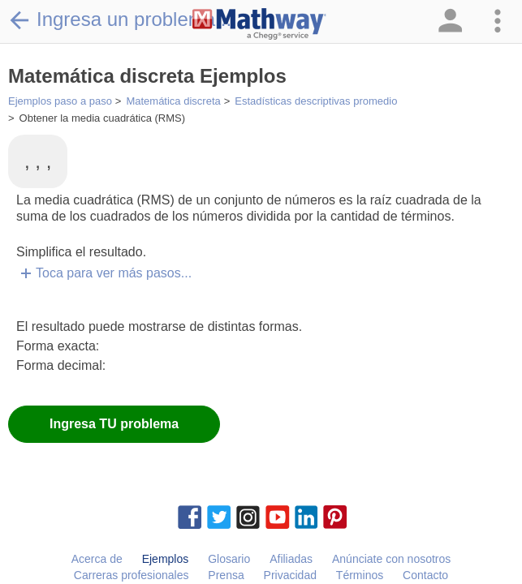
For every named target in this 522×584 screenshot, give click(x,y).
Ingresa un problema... (119, 19)
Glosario (229, 558)
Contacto (425, 575)
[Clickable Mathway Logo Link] (259, 24)
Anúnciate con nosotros (391, 558)
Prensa (226, 575)
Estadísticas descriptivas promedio (316, 101)
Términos (359, 575)
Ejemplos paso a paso (60, 101)
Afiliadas (291, 558)
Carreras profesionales (131, 575)
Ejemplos (165, 558)
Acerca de (97, 558)
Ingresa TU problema (114, 424)
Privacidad (290, 575)
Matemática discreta (173, 101)
